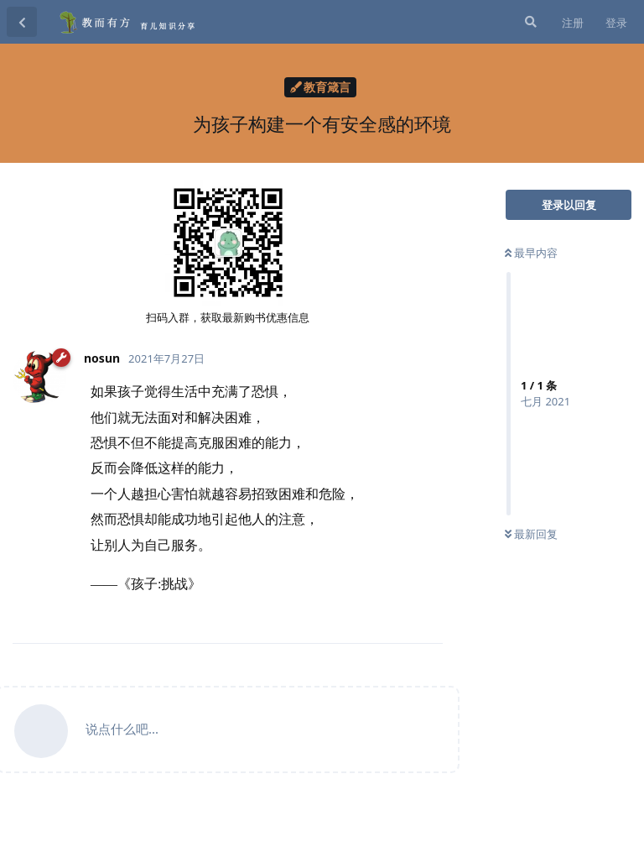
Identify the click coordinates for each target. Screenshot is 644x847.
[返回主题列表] (22, 22)
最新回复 (531, 533)
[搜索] (529, 22)
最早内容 (531, 252)
